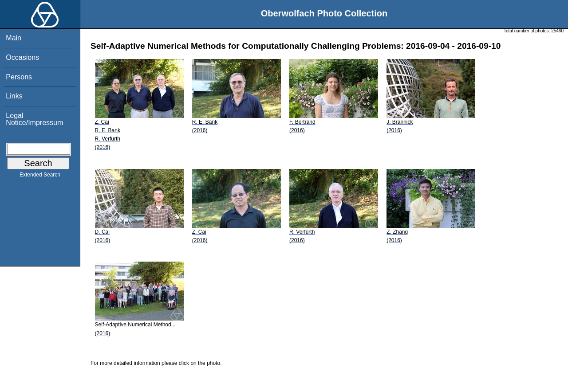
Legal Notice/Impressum (34, 119)
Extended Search (40, 176)
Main (13, 38)
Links (14, 96)
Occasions (22, 57)
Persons (19, 77)
